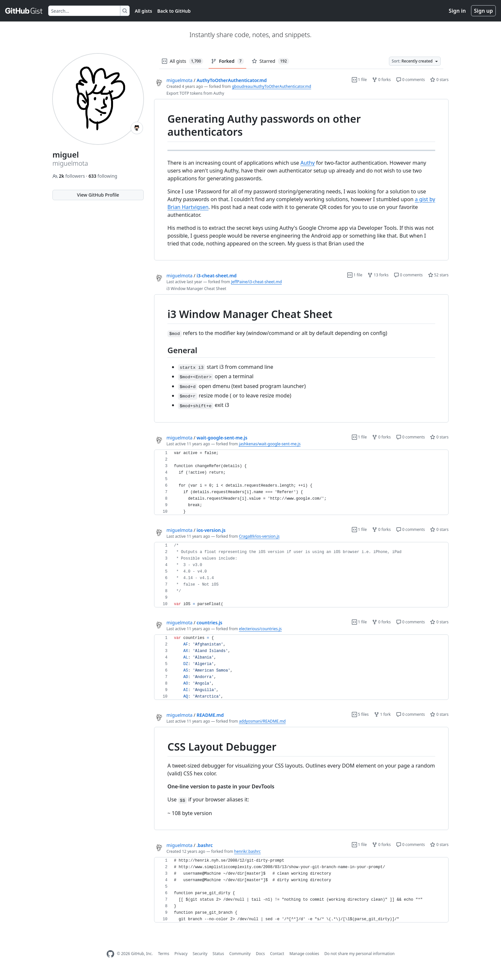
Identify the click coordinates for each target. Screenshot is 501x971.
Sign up (483, 10)
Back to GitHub (174, 11)
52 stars (438, 275)
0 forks (381, 79)
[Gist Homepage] (24, 11)
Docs (260, 953)
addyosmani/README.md (262, 721)
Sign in (457, 10)
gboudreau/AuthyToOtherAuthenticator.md (271, 86)
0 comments (410, 79)
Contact (277, 953)
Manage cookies (304, 953)
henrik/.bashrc (247, 851)
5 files (360, 714)
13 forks (377, 275)
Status (218, 953)
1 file (359, 79)
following (103, 176)
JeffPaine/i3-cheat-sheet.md (256, 281)
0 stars (439, 79)
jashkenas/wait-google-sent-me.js (270, 444)
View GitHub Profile (98, 195)
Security (200, 953)
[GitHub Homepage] (110, 954)
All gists (143, 11)
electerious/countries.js (260, 628)
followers (69, 176)
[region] (301, 179)
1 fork (382, 714)
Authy (307, 162)
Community (240, 953)
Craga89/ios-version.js (259, 536)
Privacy (181, 953)
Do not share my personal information (359, 953)
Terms (163, 953)
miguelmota (179, 80)
